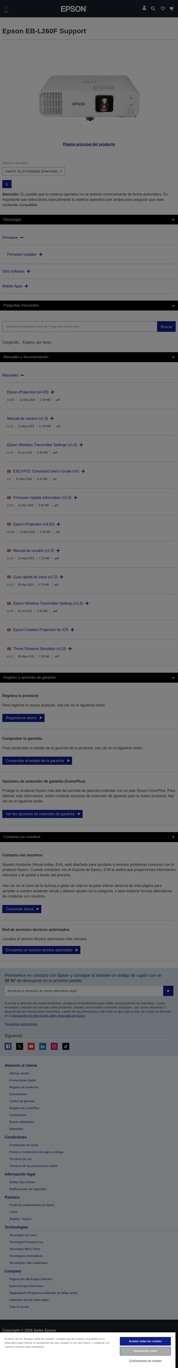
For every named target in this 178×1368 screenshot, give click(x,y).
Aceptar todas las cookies (145, 1341)
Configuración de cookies (145, 1360)
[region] (87, 1350)
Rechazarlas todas (145, 1350)
